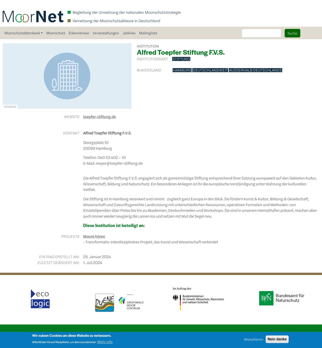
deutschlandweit (210, 70)
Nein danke (277, 341)
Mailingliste (148, 32)
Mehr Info (105, 343)
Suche (292, 33)
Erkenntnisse (79, 32)
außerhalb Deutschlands (255, 70)
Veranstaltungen (106, 32)
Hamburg (182, 70)
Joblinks (129, 32)
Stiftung (181, 59)
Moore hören (94, 236)
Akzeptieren (253, 340)
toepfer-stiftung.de (99, 116)
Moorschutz (55, 32)
